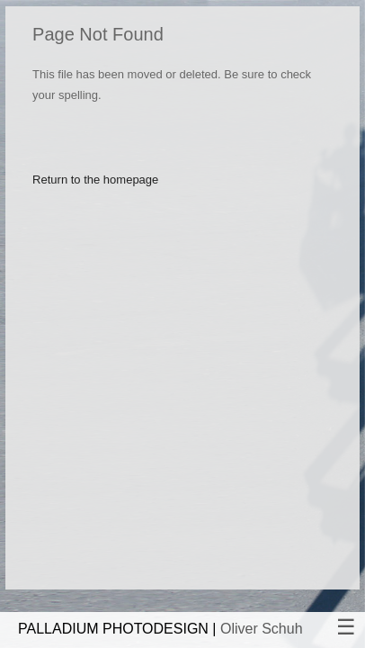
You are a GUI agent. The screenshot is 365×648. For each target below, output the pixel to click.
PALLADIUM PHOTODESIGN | (160, 628)
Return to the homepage (95, 179)
